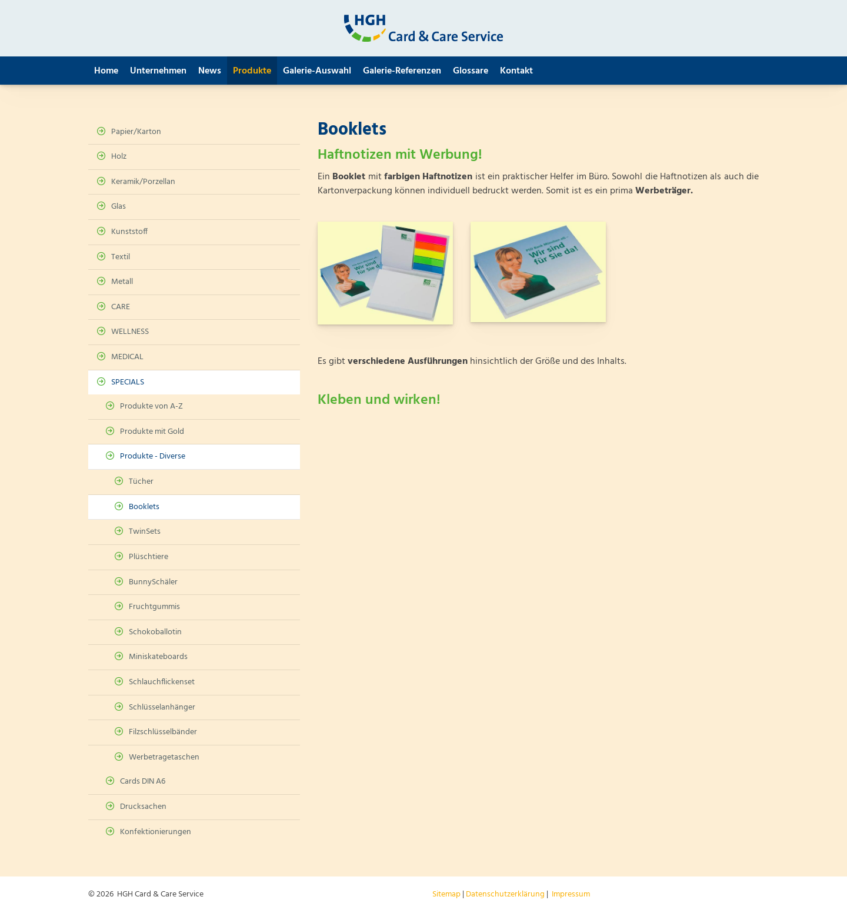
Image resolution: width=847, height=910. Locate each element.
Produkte (252, 71)
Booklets (144, 507)
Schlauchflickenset (162, 682)
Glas (118, 206)
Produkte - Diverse (152, 456)
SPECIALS (127, 382)
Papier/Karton (136, 132)
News (209, 71)
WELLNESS (130, 332)
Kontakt (516, 71)
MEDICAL (127, 357)
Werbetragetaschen (164, 757)
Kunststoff (129, 232)
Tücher (141, 482)
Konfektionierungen (155, 832)
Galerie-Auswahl (317, 71)
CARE (120, 307)
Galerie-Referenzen (402, 71)
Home (106, 71)
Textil (120, 257)
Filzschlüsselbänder (163, 732)
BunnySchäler (153, 582)
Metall (122, 282)
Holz (118, 156)
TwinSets (145, 531)
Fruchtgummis (154, 607)
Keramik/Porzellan (143, 182)
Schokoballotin (155, 632)
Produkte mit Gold (152, 432)
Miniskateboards (158, 657)
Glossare (470, 71)
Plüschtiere (148, 557)
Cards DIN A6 (142, 781)
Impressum (571, 894)
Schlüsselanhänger (162, 707)
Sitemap (446, 894)
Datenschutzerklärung (505, 894)
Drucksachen (143, 807)
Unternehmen (158, 71)
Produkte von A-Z (151, 406)
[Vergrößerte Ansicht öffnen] (385, 273)
